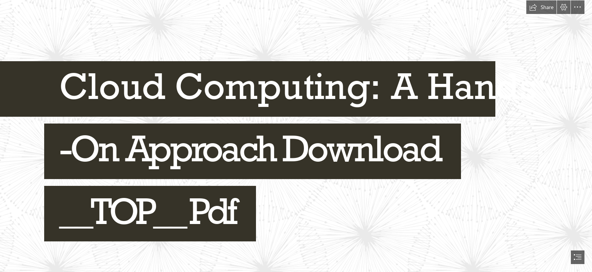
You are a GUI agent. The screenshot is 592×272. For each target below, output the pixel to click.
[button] (541, 7)
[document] (296, 136)
